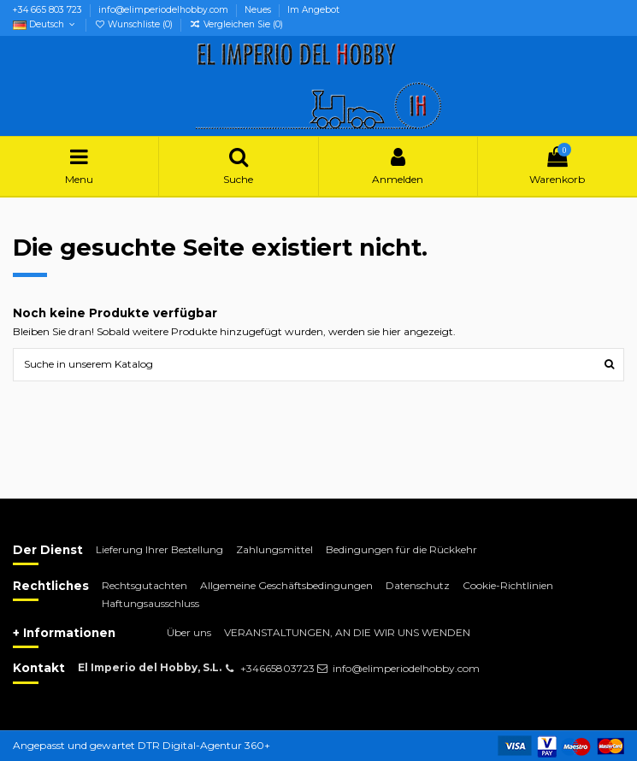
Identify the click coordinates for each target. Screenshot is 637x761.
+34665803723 (277, 668)
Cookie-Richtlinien (508, 585)
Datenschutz (418, 585)
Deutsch (45, 24)
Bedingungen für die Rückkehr (401, 549)
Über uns (189, 632)
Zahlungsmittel (274, 549)
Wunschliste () (134, 24)
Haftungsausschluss (150, 603)
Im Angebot (313, 9)
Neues (259, 9)
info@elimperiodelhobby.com (164, 9)
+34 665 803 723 (49, 9)
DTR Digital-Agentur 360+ (204, 745)
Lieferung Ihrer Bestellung (159, 549)
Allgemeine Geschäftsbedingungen (286, 585)
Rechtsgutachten (144, 585)
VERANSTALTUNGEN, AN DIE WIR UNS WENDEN (347, 632)
